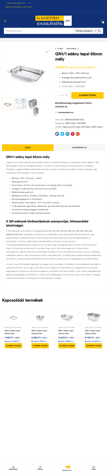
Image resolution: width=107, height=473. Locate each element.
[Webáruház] (13, 467)
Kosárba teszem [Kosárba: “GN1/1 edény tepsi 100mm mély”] (67, 346)
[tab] (27, 147)
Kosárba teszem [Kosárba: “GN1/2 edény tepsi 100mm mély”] (40, 346)
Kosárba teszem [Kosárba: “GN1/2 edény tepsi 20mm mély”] (13, 346)
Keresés (99, 31)
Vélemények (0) (79, 147)
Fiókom (40, 469)
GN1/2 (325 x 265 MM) (13, 327)
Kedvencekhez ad (65, 112)
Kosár (93, 469)
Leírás (28, 147)
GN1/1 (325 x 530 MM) (75, 123)
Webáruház (13, 469)
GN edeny (86, 126)
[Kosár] (93, 467)
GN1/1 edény (97, 126)
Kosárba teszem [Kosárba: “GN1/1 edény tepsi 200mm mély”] (93, 346)
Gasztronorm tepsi (72, 126)
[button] (47, 51)
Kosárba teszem (87, 95)
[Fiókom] (40, 467)
